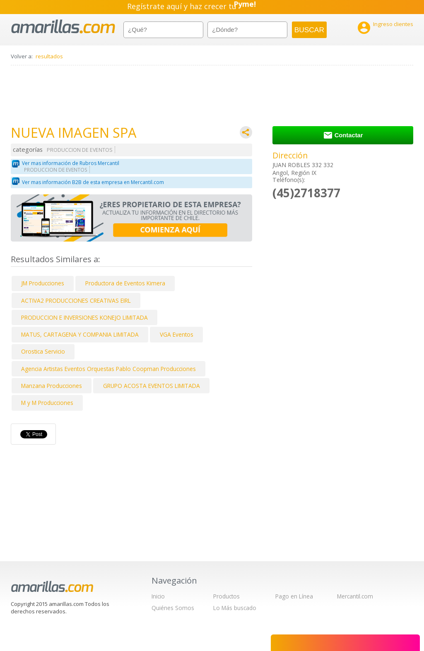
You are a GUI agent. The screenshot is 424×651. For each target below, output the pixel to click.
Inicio (158, 596)
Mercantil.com (355, 596)
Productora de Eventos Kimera (125, 283)
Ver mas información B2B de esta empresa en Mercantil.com (93, 182)
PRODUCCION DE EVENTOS (80, 149)
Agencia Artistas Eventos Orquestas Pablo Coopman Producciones (108, 369)
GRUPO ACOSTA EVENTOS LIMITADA (151, 386)
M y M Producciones (47, 403)
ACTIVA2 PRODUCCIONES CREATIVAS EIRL (76, 300)
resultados (49, 56)
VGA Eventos (176, 334)
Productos (226, 596)
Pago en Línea (294, 596)
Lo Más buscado (234, 608)
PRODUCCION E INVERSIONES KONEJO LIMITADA (84, 317)
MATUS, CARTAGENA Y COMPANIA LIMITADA (80, 334)
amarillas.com (63, 26)
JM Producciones (42, 283)
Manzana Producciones (51, 386)
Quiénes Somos (173, 608)
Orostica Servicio (43, 351)
